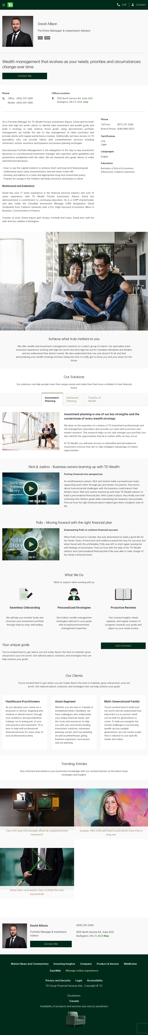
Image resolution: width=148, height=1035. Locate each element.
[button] (30, 488)
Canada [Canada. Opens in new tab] (74, 1001)
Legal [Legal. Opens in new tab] (78, 980)
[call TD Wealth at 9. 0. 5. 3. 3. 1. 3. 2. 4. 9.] (123, 5)
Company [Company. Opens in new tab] (86, 964)
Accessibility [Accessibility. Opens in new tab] (95, 980)
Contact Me (24, 76)
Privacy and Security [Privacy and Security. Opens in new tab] (58, 980)
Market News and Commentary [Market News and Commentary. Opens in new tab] (30, 964)
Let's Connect (123, 646)
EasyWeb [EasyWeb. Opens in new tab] (55, 971)
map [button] (85, 102)
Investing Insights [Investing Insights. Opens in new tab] (64, 964)
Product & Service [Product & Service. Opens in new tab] (108, 964)
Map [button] (106, 936)
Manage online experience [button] (82, 971)
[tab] (52, 399)
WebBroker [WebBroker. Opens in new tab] (130, 964)
